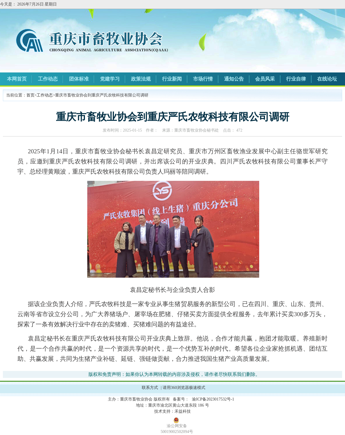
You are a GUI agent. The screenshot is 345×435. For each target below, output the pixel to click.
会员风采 (265, 79)
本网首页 (17, 79)
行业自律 (296, 79)
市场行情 (203, 79)
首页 (30, 95)
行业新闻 (172, 79)
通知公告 (234, 79)
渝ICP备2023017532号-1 (213, 399)
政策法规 (141, 79)
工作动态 (48, 79)
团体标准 (79, 79)
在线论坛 (327, 79)
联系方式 (150, 387)
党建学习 (110, 79)
